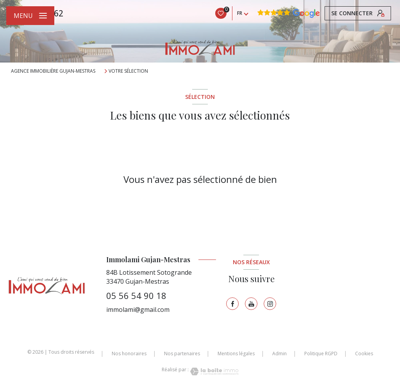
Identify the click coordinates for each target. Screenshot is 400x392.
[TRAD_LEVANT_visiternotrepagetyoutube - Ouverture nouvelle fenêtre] (251, 303)
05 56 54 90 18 (136, 295)
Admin (279, 353)
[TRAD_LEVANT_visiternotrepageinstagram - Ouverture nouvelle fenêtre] (270, 303)
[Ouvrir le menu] (30, 15)
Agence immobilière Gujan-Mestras (53, 71)
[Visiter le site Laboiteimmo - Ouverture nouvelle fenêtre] (214, 371)
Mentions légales (236, 353)
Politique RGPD (321, 353)
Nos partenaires (182, 353)
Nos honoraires (129, 353)
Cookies (364, 353)
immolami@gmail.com (138, 309)
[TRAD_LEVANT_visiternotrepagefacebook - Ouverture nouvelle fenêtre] (232, 303)
